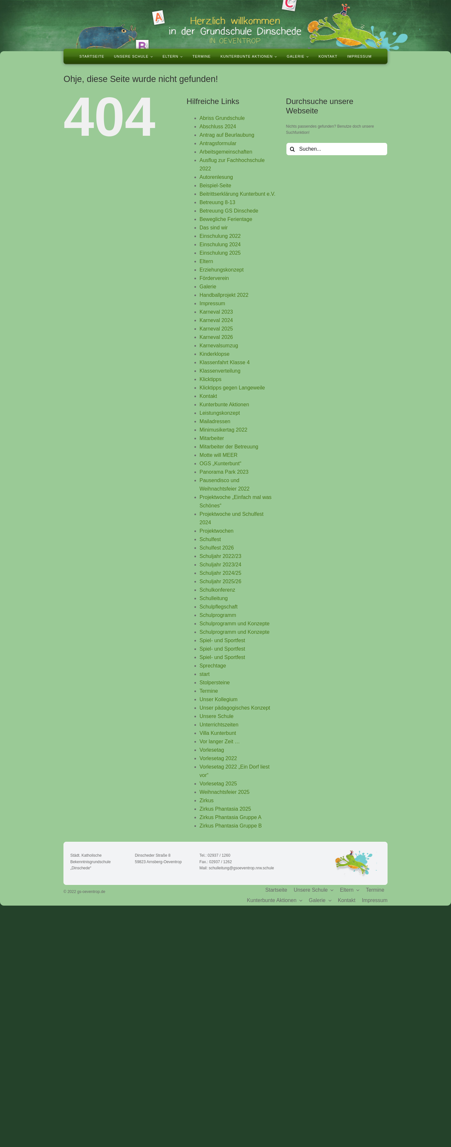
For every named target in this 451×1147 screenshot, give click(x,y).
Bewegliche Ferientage (226, 219)
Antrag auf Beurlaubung (227, 135)
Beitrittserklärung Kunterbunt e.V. (237, 194)
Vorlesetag (212, 750)
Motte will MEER (218, 455)
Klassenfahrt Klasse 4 (225, 362)
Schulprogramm (218, 615)
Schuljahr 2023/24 (220, 564)
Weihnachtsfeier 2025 (224, 792)
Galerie (208, 286)
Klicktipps (211, 379)
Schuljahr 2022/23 (220, 556)
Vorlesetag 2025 (218, 783)
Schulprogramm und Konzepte (235, 623)
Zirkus (207, 800)
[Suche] (292, 149)
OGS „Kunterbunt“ (220, 463)
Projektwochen (217, 531)
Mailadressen (215, 421)
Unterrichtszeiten (219, 724)
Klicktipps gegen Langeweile (232, 387)
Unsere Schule (217, 716)
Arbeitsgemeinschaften (226, 152)
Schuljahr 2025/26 (220, 581)
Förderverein (214, 278)
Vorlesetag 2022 (218, 758)
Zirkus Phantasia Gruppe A (230, 817)
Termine (209, 691)
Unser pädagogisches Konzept (235, 708)
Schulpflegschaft (218, 606)
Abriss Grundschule (222, 118)
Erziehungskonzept (222, 269)
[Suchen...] (336, 149)
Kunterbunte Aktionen (224, 404)
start (205, 674)
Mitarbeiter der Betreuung (229, 446)
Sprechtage (213, 665)
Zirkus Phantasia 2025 (225, 809)
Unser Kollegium (218, 699)
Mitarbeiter (212, 438)
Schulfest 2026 (217, 547)
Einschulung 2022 (220, 236)
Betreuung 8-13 (217, 202)
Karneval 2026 (216, 337)
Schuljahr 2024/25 (220, 573)
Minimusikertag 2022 (224, 430)
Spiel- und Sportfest (222, 640)
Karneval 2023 (216, 312)
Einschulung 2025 (220, 253)
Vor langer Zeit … (220, 741)
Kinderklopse (215, 354)
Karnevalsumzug (219, 345)
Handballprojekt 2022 (224, 295)
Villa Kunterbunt (218, 733)
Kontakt (208, 396)
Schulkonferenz (217, 590)
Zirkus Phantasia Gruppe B (231, 825)
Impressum (212, 303)
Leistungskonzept (220, 413)
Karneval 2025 (216, 328)
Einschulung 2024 (220, 244)
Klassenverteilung (220, 371)
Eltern (206, 261)
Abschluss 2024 (218, 126)
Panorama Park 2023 (224, 472)
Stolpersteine (215, 682)
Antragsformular (218, 143)
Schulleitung (214, 598)
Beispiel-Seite (215, 185)
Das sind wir (214, 227)
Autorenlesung (216, 177)
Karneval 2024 (216, 320)
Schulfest (210, 539)
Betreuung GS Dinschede (229, 211)
